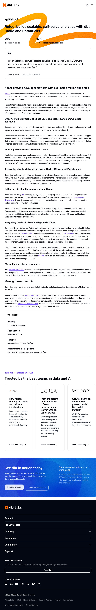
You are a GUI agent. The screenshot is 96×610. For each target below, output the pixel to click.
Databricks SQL (27, 233)
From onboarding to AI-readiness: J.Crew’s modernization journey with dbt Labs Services (49, 405)
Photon (41, 256)
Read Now (48, 570)
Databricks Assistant (32, 295)
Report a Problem (45, 600)
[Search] (87, 5)
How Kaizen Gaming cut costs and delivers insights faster (18, 403)
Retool (7, 94)
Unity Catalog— (67, 233)
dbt (23, 194)
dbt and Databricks (16, 270)
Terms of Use (68, 600)
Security (57, 600)
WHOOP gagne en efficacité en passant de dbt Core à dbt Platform (81, 404)
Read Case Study (18, 445)
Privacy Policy (10, 600)
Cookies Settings (32, 605)
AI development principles (14, 605)
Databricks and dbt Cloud (28, 304)
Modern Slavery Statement (26, 600)
